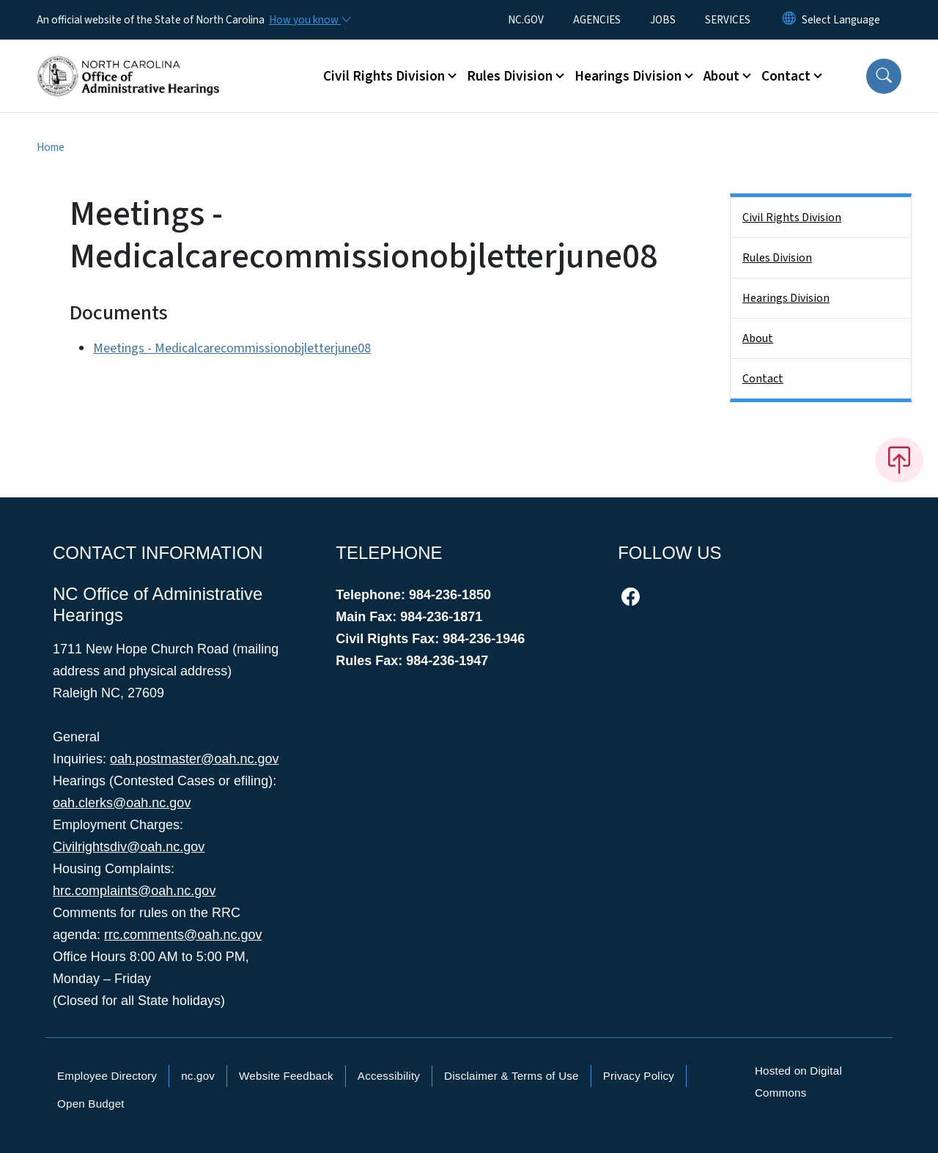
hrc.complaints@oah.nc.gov (134, 890)
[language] (841, 20)
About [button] (721, 76)
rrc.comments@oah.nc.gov (183, 934)
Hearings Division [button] (628, 76)
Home (50, 147)
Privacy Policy (638, 1075)
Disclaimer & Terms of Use (511, 1075)
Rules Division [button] (510, 76)
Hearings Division (786, 298)
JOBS (663, 20)
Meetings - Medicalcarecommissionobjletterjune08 (232, 348)
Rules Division (777, 258)
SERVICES (727, 20)
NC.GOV (526, 20)
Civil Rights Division (791, 218)
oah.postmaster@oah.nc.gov (194, 759)
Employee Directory (107, 1075)
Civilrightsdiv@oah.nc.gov (128, 846)
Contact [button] (785, 76)
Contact (762, 379)
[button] (883, 76)
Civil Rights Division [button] (384, 76)
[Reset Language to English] (789, 20)
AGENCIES (597, 20)
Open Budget (91, 1103)
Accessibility (389, 1075)
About (757, 338)
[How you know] (309, 20)
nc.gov (198, 1075)
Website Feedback (286, 1075)
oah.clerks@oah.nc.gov (122, 803)
